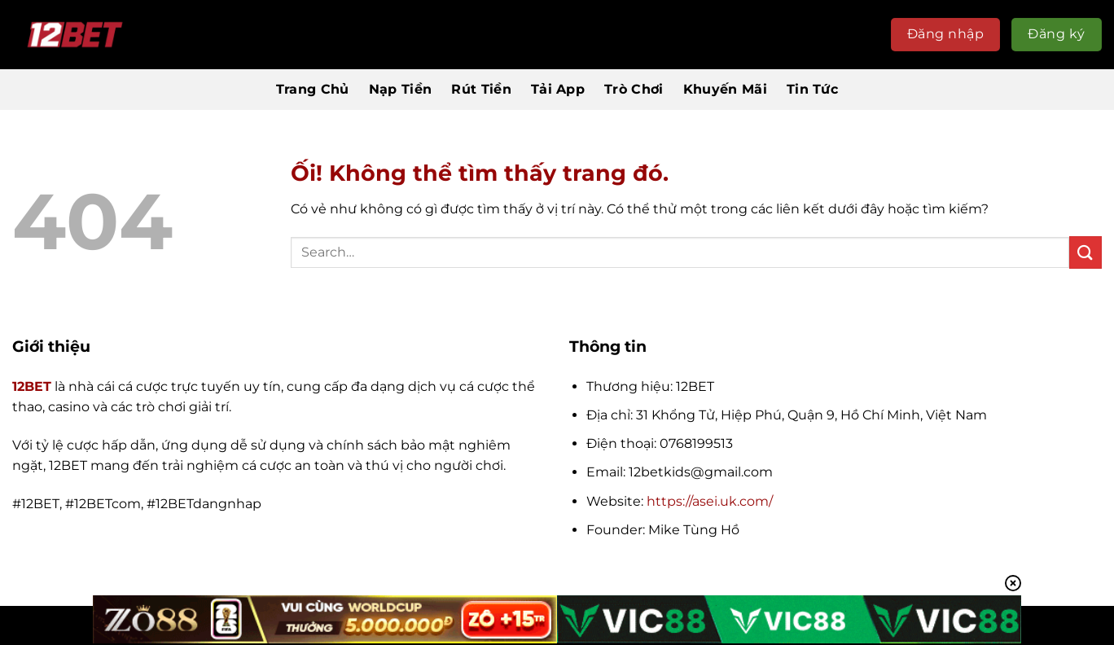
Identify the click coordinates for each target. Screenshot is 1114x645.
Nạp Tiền (400, 89)
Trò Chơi (634, 89)
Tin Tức (812, 89)
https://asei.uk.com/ (710, 501)
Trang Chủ (312, 89)
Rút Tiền (481, 89)
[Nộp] (1085, 252)
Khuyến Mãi (725, 89)
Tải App (558, 89)
